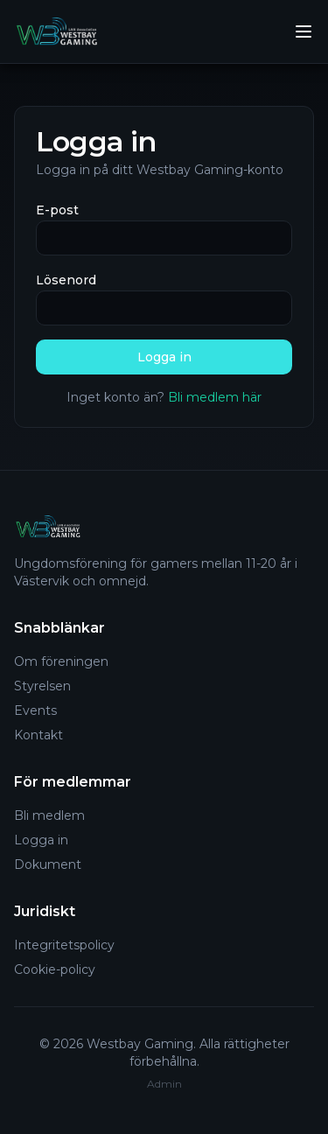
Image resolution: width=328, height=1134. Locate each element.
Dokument (47, 864)
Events (35, 710)
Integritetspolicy (64, 945)
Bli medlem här (215, 397)
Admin (164, 1083)
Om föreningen (61, 661)
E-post (57, 210)
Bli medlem (49, 815)
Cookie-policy (54, 969)
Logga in (164, 357)
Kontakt (38, 735)
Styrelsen (42, 686)
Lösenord (66, 280)
